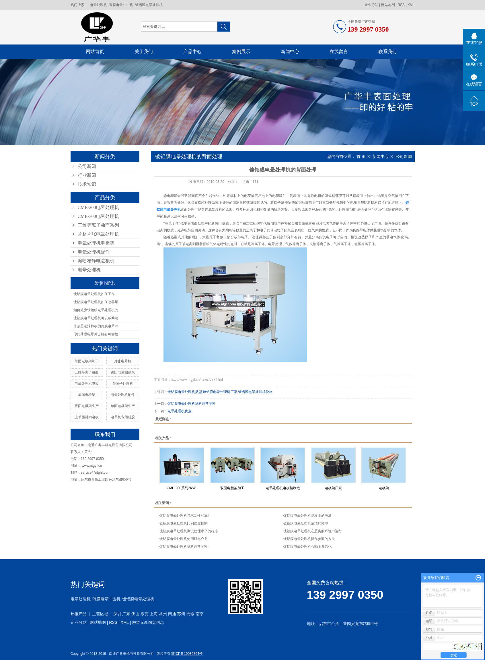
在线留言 (339, 51)
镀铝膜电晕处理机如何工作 (94, 294)
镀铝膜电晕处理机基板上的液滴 (307, 516)
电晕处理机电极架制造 (283, 488)
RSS (401, 5)
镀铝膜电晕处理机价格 (255, 392)
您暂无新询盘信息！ (150, 622)
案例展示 (241, 51)
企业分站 (371, 5)
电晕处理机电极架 (96, 243)
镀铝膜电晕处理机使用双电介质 (183, 539)
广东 (126, 613)
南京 (200, 613)
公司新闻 (87, 166)
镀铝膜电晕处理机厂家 (220, 392)
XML (411, 5)
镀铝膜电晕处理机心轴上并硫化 (307, 547)
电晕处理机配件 (94, 251)
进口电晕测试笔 (123, 372)
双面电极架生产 (87, 406)
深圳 (117, 613)
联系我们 (387, 51)
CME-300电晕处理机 (98, 216)
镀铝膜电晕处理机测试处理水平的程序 (188, 531)
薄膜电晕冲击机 (121, 5)
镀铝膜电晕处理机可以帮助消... (97, 318)
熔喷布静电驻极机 (96, 260)
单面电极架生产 (123, 406)
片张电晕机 (122, 361)
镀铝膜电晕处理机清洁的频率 (305, 523)
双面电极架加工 (232, 488)
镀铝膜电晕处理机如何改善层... (97, 302)
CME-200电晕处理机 (98, 207)
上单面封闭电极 (87, 417)
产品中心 (192, 51)
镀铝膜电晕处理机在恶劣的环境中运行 (312, 531)
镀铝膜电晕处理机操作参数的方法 (309, 539)
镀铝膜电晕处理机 (149, 5)
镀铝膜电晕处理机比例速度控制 (183, 523)
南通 (172, 613)
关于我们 (144, 51)
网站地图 (388, 5)
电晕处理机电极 (87, 384)
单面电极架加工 (87, 361)
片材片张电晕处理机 (98, 234)
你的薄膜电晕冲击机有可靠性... (97, 334)
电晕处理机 (98, 5)
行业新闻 (87, 175)
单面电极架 (86, 395)
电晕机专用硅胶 (123, 417)
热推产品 (79, 613)
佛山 (135, 613)
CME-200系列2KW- (181, 488)
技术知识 (87, 184)
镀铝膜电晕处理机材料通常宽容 (191, 404)
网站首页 (95, 51)
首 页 (361, 156)
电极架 (384, 488)
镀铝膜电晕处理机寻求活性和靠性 (185, 516)
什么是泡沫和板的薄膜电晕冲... (97, 326)
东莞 (145, 613)
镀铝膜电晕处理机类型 (184, 392)
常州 (163, 613)
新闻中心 (290, 51)
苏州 (181, 613)
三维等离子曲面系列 (98, 225)
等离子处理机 (122, 384)
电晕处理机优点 (179, 411)
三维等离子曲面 (87, 372)
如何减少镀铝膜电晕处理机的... (97, 310)
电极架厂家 (333, 488)
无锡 (190, 613)
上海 (154, 613)
